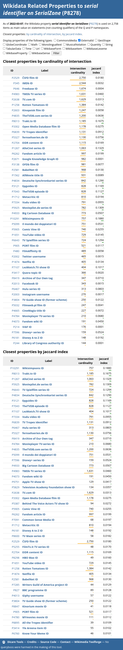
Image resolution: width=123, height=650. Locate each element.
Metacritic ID (30, 197)
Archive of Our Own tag (37, 278)
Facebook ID (30, 283)
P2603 (15, 110)
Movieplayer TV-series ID (38, 316)
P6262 (15, 153)
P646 (16, 88)
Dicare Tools (15, 642)
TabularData (13, 48)
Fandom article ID (33, 153)
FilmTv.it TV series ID (35, 547)
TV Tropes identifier (35, 132)
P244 (16, 343)
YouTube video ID (33, 235)
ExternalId (87, 40)
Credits (31, 642)
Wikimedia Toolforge (87, 642)
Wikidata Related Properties (39, 5)
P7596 (15, 332)
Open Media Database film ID (41, 126)
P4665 (15, 310)
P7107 (15, 267)
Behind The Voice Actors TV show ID (45, 503)
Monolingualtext (52, 44)
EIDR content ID (32, 143)
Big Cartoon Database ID (38, 213)
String (109, 44)
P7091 (15, 520)
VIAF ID (27, 327)
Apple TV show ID (33, 482)
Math (34, 44)
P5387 (15, 503)
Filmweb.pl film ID (34, 305)
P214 (16, 327)
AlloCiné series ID (33, 148)
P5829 (15, 487)
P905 (16, 245)
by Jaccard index (72, 34)
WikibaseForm (52, 48)
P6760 (15, 633)
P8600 (15, 536)
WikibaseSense (41, 53)
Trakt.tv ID (29, 121)
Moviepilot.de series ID (37, 208)
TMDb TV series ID (34, 94)
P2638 (15, 99)
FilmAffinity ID (31, 251)
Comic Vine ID (31, 229)
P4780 (15, 617)
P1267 (15, 148)
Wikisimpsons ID (33, 218)
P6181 (15, 337)
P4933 (15, 213)
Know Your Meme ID (35, 633)
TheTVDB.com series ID (37, 115)
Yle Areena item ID (34, 628)
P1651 (15, 235)
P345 (16, 83)
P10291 (14, 218)
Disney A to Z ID (32, 337)
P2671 (15, 159)
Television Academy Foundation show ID (48, 487)
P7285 (15, 585)
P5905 (15, 229)
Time (28, 48)
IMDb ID (27, 83)
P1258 (15, 105)
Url (37, 48)
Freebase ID (30, 88)
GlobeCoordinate (16, 44)
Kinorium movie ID (34, 606)
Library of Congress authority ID (43, 343)
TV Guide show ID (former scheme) (44, 300)
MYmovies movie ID (35, 617)
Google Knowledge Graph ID (40, 159)
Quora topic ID (31, 272)
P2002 (15, 256)
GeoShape (104, 40)
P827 (16, 590)
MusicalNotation (76, 44)
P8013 (15, 121)
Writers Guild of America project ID (45, 585)
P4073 (15, 321)
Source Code (48, 642)
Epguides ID (29, 186)
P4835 (15, 115)
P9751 (15, 482)
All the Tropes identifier (37, 622)
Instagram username (35, 294)
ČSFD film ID (30, 78)
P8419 (15, 278)
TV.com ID (28, 99)
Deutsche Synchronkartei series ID (44, 180)
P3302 (15, 126)
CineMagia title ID (33, 310)
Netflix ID (28, 262)
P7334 (15, 202)
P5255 (15, 547)
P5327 (15, 137)
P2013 (15, 283)
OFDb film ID (30, 164)
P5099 (15, 224)
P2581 (15, 170)
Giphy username (33, 595)
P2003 (15, 294)
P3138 (15, 164)
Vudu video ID (31, 202)
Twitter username (34, 256)
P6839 (15, 132)
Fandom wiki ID (32, 321)
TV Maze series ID (33, 536)
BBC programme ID (34, 590)
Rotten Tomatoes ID (35, 105)
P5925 (15, 208)
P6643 (15, 240)
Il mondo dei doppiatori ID (39, 224)
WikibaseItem (74, 48)
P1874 (15, 262)
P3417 (15, 272)
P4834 (15, 180)
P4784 (15, 316)
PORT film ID (30, 245)
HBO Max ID (30, 557)
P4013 (15, 595)
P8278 (93, 23)
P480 (16, 251)
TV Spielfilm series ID (35, 240)
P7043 (15, 191)
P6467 (15, 289)
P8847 (15, 606)
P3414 (15, 628)
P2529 (15, 78)
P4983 (15, 94)
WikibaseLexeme (97, 48)
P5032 (15, 305)
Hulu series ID (31, 289)
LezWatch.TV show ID (36, 267)
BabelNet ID (30, 170)
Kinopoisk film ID (33, 110)
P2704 (15, 143)
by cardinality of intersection (43, 34)
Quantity (96, 44)
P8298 (15, 557)
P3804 (15, 300)
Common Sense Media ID (38, 520)
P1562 (15, 175)
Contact (65, 642)
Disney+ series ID (33, 332)
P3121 (15, 186)
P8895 (15, 622)
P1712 (15, 197)
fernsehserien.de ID (35, 137)
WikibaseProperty (17, 53)
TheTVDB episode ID (35, 191)
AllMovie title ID (32, 175)
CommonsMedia (67, 40)
